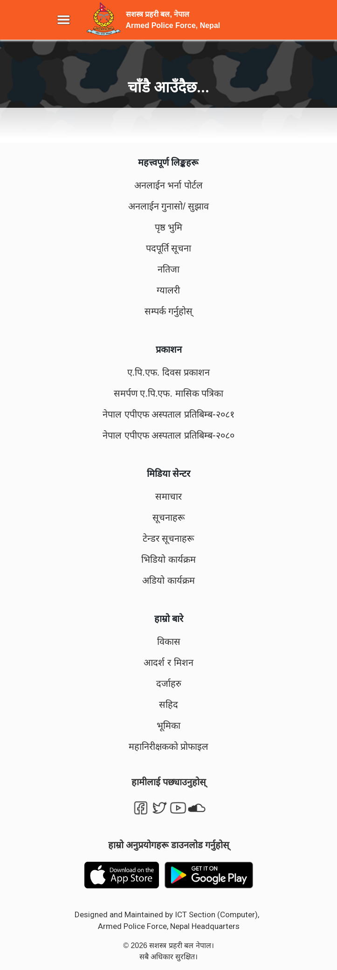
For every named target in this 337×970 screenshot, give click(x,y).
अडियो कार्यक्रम (168, 580)
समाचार (168, 496)
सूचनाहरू (168, 517)
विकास (168, 641)
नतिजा (168, 269)
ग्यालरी (168, 290)
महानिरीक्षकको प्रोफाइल (169, 746)
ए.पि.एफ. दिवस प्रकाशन (168, 372)
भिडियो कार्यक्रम (168, 559)
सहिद (168, 704)
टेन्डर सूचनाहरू (169, 538)
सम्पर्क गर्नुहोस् (168, 311)
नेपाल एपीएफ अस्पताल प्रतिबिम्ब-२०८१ (168, 414)
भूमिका (168, 725)
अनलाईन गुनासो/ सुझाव (168, 206)
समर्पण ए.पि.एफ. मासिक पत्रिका (168, 393)
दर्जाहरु (168, 683)
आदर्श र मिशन (168, 662)
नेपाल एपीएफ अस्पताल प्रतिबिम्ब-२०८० (168, 435)
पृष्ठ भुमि (169, 227)
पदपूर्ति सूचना (169, 248)
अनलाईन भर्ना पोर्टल (168, 185)
